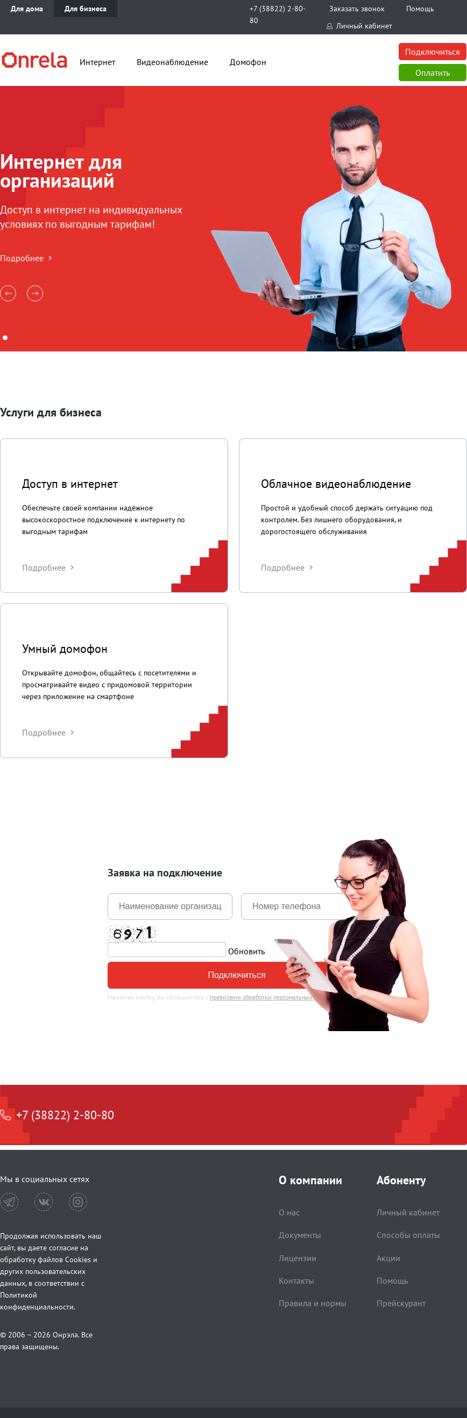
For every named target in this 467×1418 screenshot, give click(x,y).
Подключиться (432, 51)
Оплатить (432, 72)
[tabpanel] (233, 218)
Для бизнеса (86, 8)
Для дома (27, 8)
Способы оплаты (408, 1234)
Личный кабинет (364, 26)
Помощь (420, 8)
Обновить (246, 950)
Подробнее (22, 258)
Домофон (248, 61)
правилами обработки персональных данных (272, 997)
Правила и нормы (312, 1303)
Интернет (97, 61)
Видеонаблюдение (172, 61)
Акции (388, 1258)
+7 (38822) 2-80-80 (278, 14)
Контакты (296, 1280)
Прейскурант (401, 1303)
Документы (300, 1234)
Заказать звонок (357, 8)
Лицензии (297, 1258)
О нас (289, 1212)
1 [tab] (5, 337)
